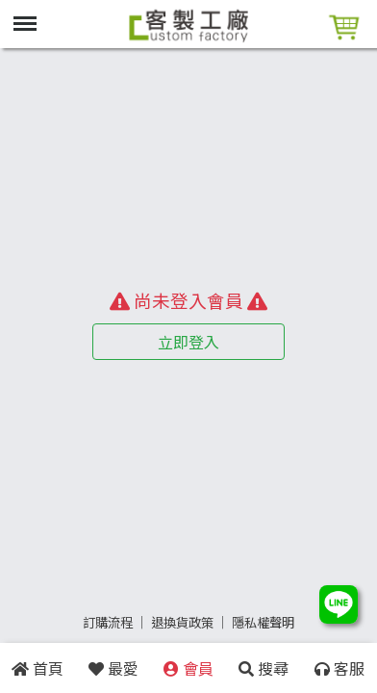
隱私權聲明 (263, 622)
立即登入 (188, 341)
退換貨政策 (182, 622)
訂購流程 (108, 622)
